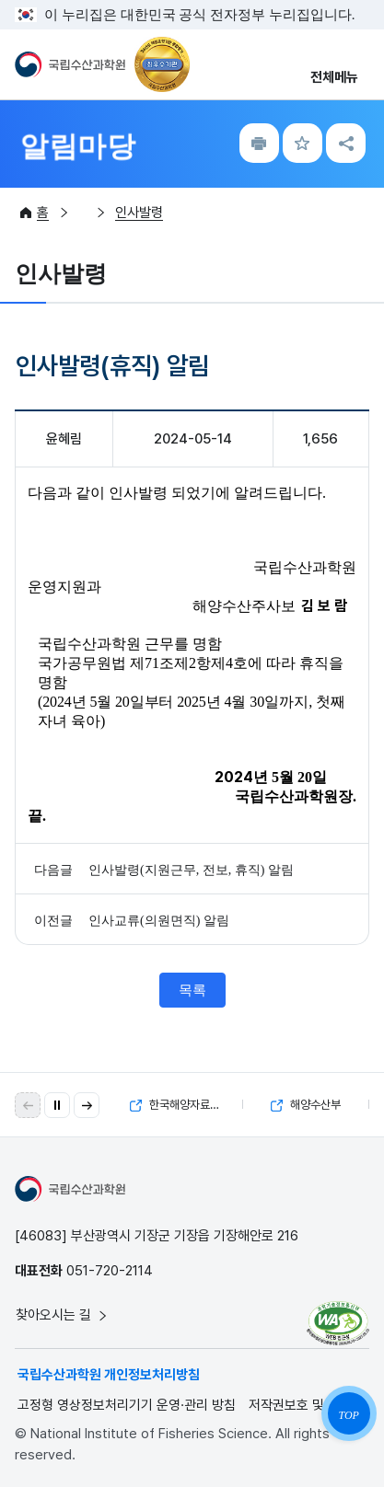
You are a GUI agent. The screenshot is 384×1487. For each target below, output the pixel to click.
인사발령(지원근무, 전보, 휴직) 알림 (191, 870)
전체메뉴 (334, 77)
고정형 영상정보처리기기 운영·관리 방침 (126, 1405)
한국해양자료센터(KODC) (186, 1105)
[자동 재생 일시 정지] (57, 1105)
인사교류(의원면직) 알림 (158, 921)
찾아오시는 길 (63, 1315)
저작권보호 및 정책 (300, 1405)
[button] (86, 1105)
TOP (348, 1415)
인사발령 (139, 212)
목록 (192, 990)
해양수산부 (306, 1105)
